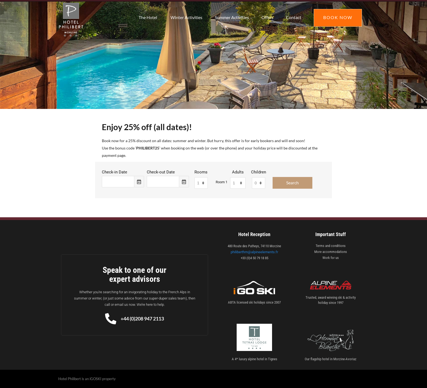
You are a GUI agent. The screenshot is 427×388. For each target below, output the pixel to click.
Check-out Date (161, 172)
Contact (293, 17)
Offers (267, 17)
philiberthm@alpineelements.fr (254, 252)
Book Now (337, 17)
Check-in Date (114, 172)
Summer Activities (232, 17)
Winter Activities (186, 17)
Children (258, 172)
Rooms (201, 172)
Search (292, 182)
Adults (238, 172)
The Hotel (148, 17)
